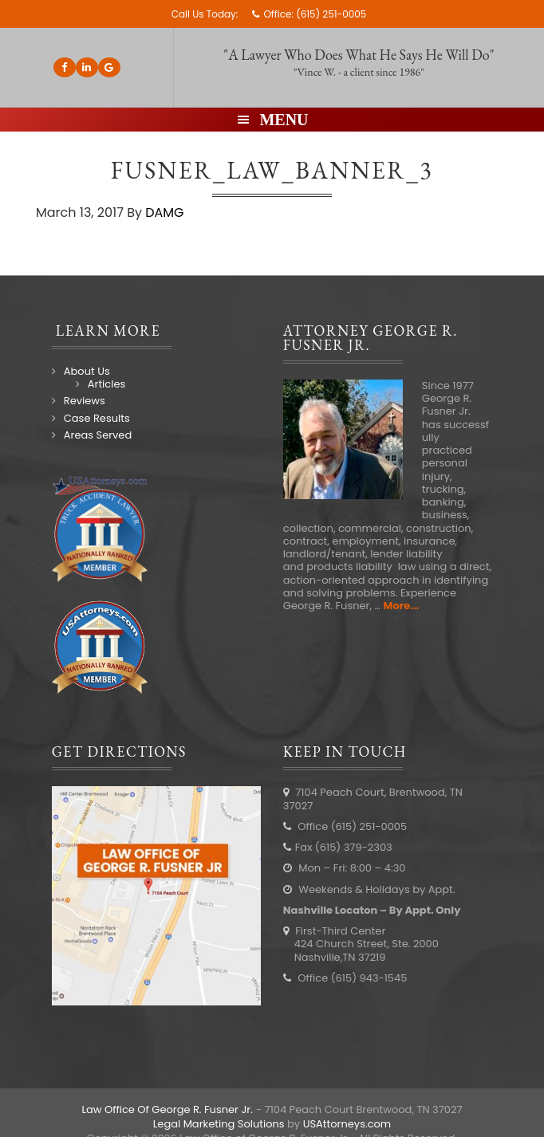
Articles (106, 383)
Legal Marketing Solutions (219, 1123)
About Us (87, 371)
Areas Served (98, 435)
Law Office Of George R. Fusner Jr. (167, 1109)
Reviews (84, 400)
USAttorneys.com (347, 1123)
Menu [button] (283, 119)
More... (402, 605)
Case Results (97, 418)
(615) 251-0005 (331, 14)
